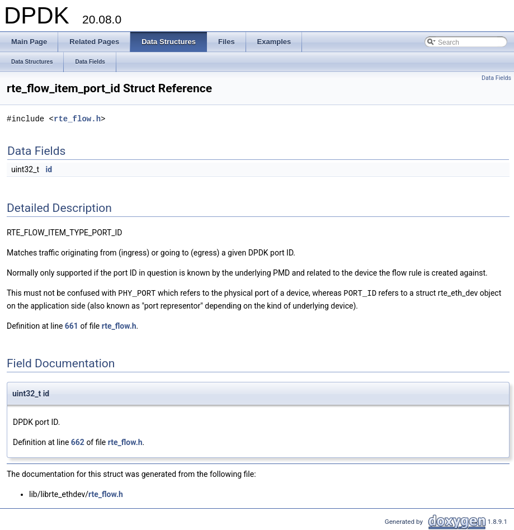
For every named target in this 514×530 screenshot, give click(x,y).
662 (77, 441)
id (49, 169)
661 (71, 325)
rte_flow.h (77, 118)
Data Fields (496, 78)
